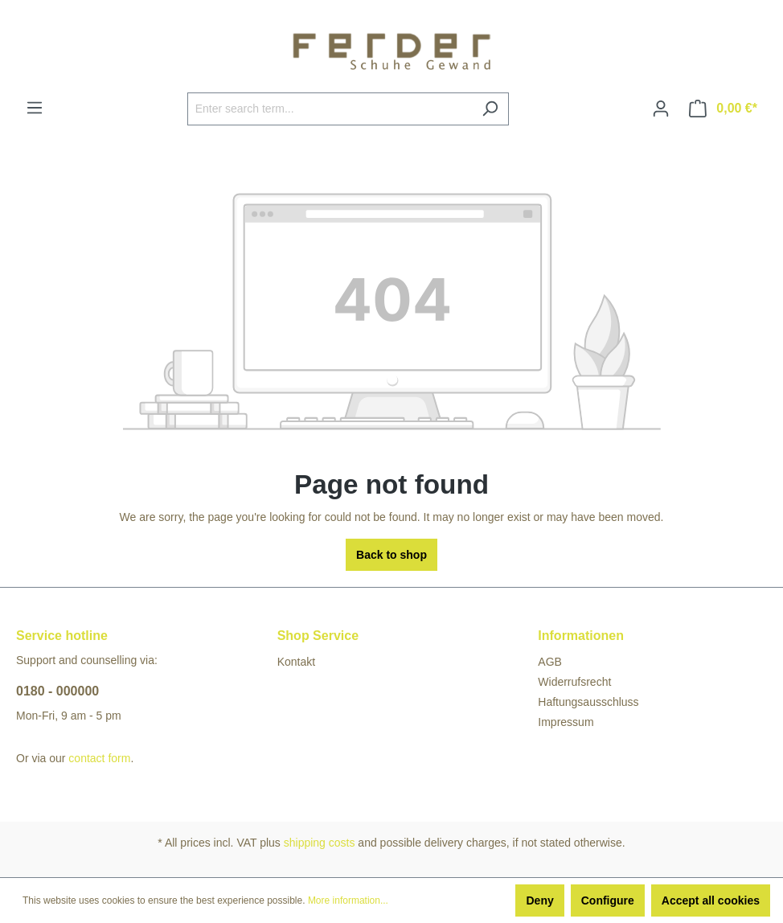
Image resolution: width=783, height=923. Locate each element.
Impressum (565, 722)
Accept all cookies (711, 900)
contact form (99, 758)
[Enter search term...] (329, 108)
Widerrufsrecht (574, 681)
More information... (348, 900)
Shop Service (318, 635)
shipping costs (319, 842)
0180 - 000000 (57, 691)
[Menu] (34, 107)
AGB (550, 661)
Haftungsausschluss (588, 701)
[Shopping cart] (723, 108)
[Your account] (660, 108)
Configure (607, 900)
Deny (539, 900)
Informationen (581, 635)
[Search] (490, 108)
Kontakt (296, 661)
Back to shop (391, 554)
